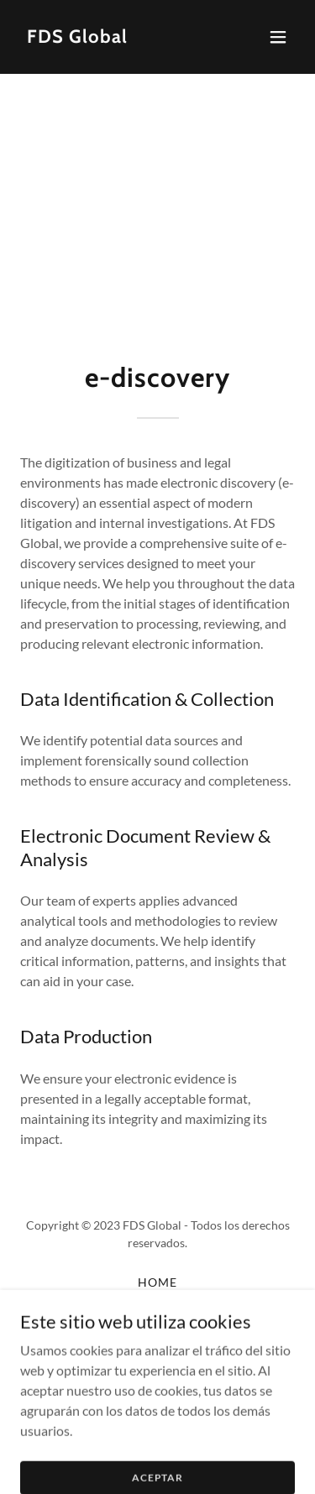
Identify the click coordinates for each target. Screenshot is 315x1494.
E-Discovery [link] (157, 1324)
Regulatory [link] (157, 1345)
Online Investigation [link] (158, 1366)
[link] (77, 37)
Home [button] (157, 1282)
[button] (278, 37)
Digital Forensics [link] (158, 1303)
